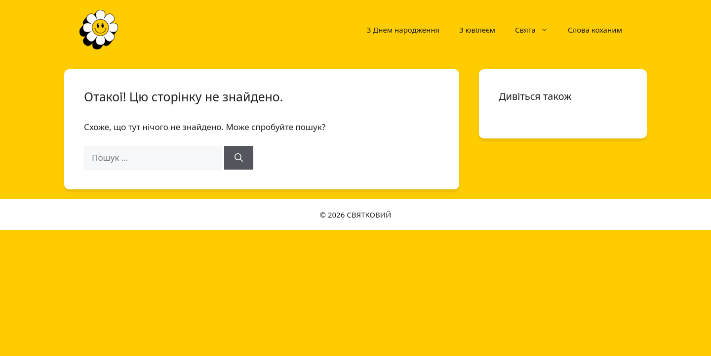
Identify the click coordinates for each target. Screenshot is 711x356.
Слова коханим (595, 30)
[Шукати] (238, 158)
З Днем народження (403, 30)
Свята (536, 29)
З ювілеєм (477, 30)
